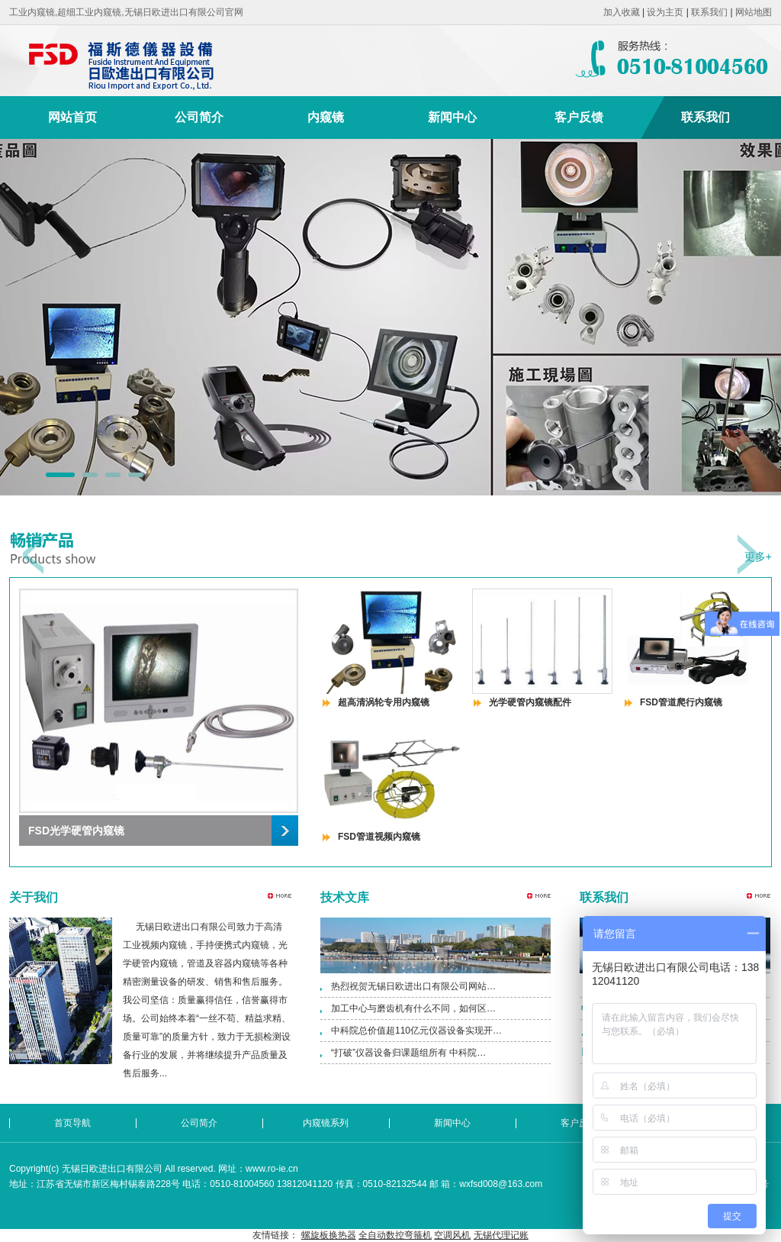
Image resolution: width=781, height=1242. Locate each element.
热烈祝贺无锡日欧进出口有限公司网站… (413, 986)
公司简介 (199, 117)
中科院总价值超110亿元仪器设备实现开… (416, 1030)
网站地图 (753, 12)
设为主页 (665, 12)
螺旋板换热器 (328, 1235)
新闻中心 (452, 117)
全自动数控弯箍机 (395, 1235)
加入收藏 (621, 12)
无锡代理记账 (501, 1235)
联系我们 (709, 12)
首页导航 (72, 1123)
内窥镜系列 (326, 1123)
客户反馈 (578, 117)
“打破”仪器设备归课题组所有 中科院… (408, 1052)
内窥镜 (325, 117)
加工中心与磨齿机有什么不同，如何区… (413, 1008)
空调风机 (452, 1235)
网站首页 (72, 117)
